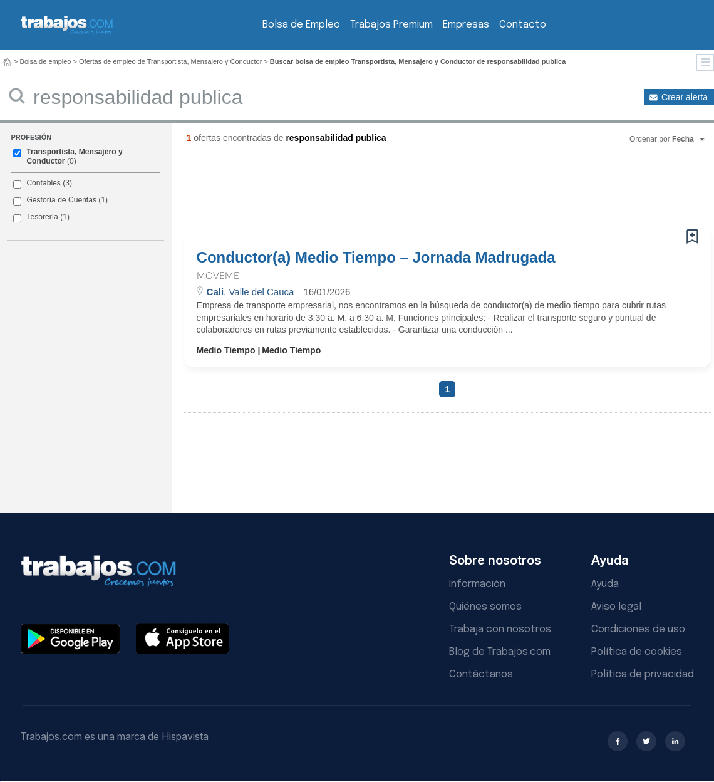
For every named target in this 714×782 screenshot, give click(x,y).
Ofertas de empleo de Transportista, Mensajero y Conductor (170, 61)
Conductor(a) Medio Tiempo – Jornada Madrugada (376, 257)
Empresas (466, 24)
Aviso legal (616, 607)
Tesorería (42, 216)
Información (477, 584)
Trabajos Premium (391, 24)
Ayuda (605, 584)
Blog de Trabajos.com (500, 652)
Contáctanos (481, 674)
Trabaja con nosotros (500, 629)
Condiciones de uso (638, 629)
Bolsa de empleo (45, 61)
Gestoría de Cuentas (61, 200)
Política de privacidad (642, 674)
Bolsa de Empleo (301, 24)
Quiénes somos (485, 607)
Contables (43, 183)
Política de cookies (636, 652)
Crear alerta (684, 97)
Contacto (522, 24)
